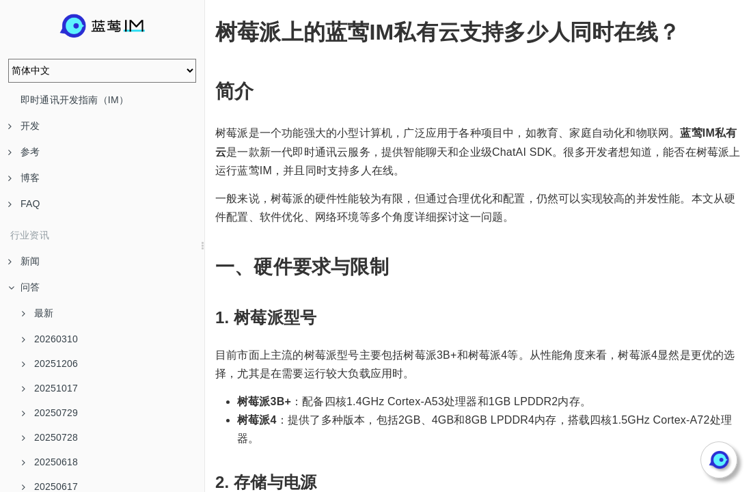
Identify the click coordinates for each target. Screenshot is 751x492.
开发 (24, 125)
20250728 (50, 437)
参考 (24, 151)
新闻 (24, 261)
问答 (24, 287)
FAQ (24, 203)
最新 (37, 313)
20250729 (50, 412)
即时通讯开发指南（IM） (74, 99)
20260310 (50, 338)
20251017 (50, 388)
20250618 (50, 461)
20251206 (50, 363)
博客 (24, 177)
